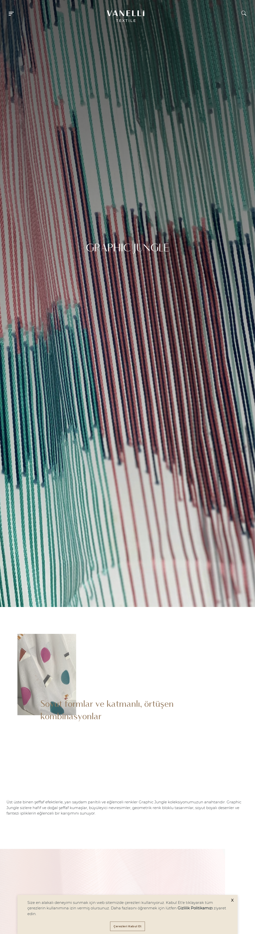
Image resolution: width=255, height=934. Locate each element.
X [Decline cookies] (232, 900)
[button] (11, 13)
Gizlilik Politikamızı (195, 908)
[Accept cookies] (127, 926)
